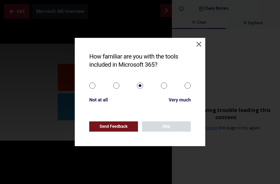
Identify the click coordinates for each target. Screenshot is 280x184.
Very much (180, 99)
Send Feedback (114, 126)
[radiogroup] (140, 86)
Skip (166, 126)
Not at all (98, 99)
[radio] (92, 86)
